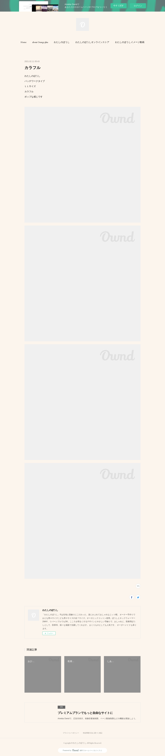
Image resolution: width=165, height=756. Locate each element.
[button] (23, 42)
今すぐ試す (118, 5)
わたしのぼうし (62, 42)
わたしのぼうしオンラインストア (92, 42)
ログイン (138, 6)
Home (23, 42)
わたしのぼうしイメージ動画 (129, 42)
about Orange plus (40, 42)
